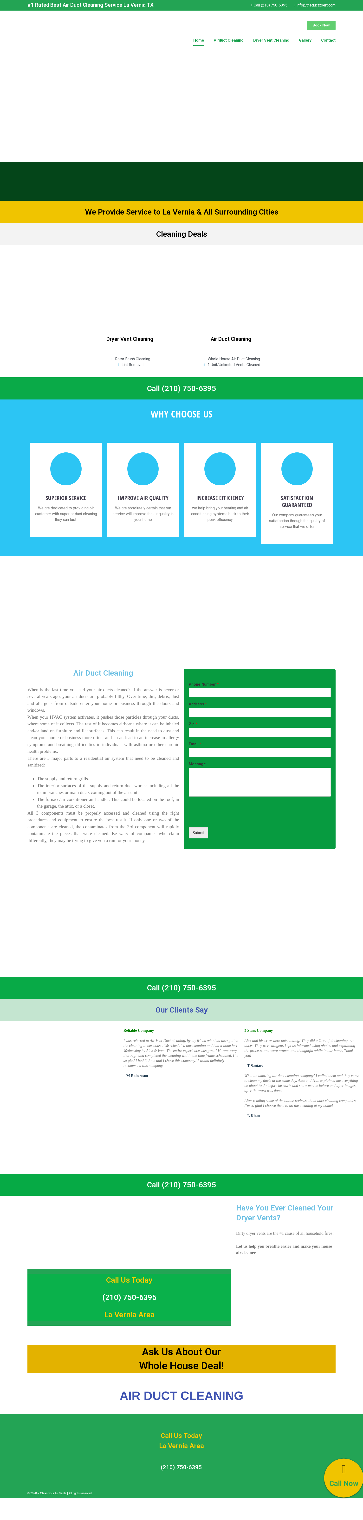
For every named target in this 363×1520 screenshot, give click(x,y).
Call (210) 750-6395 (181, 388)
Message (197, 764)
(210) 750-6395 (129, 1297)
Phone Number (204, 684)
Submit (198, 832)
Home (198, 40)
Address (198, 704)
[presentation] (225, 819)
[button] (321, 25)
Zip (193, 724)
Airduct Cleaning (229, 40)
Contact (328, 40)
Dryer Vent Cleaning (271, 40)
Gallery (305, 40)
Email (195, 744)
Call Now (343, 1483)
